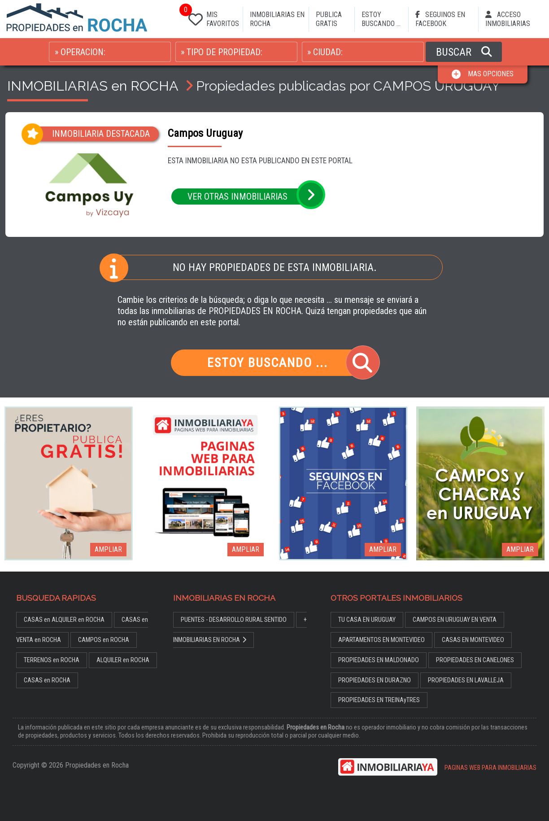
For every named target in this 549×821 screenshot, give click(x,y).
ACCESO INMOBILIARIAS (507, 19)
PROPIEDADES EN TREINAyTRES (379, 700)
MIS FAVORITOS (212, 17)
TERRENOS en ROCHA (51, 660)
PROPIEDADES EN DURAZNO (374, 680)
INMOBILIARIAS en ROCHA (92, 86)
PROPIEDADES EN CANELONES (475, 660)
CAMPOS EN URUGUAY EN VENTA (455, 620)
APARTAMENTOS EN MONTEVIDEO (381, 640)
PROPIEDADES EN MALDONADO (378, 660)
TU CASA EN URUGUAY (367, 620)
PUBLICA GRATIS (329, 19)
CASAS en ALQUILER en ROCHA (64, 620)
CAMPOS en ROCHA (103, 640)
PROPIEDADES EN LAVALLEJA (466, 680)
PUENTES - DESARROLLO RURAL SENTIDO (234, 620)
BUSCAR (464, 52)
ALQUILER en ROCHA (122, 660)
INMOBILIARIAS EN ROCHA (277, 19)
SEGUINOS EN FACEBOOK (440, 19)
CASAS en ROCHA (47, 680)
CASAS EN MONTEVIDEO (473, 640)
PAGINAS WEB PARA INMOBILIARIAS (490, 768)
